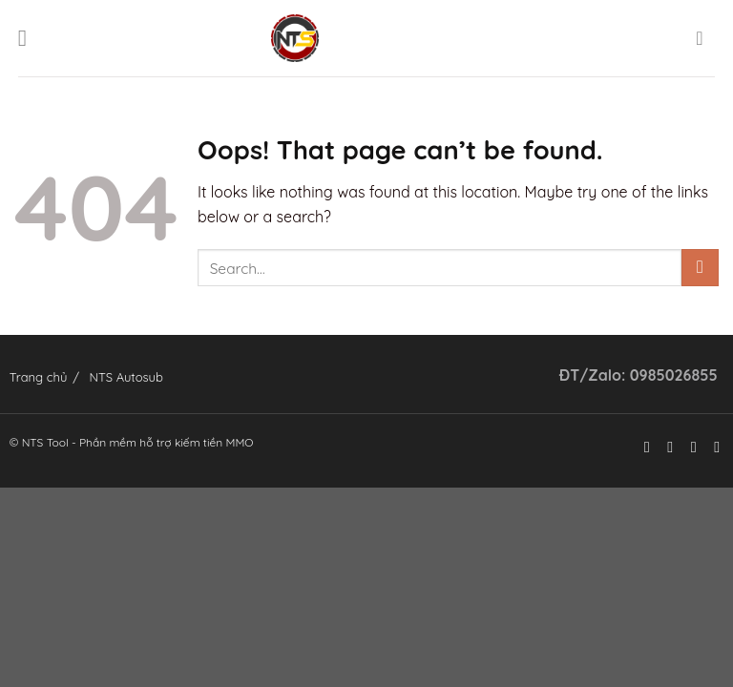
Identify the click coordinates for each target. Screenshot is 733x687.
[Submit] (700, 267)
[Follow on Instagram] (665, 446)
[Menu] (29, 37)
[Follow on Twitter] (688, 446)
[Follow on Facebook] (641, 446)
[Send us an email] (712, 446)
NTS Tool (45, 442)
